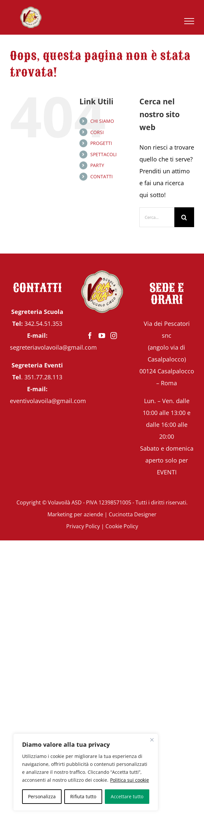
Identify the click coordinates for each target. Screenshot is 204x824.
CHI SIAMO (102, 121)
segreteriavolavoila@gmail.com (53, 347)
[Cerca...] (156, 217)
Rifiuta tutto (83, 796)
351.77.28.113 (43, 377)
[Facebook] (90, 335)
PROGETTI (101, 143)
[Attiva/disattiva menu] (189, 21)
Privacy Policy (83, 526)
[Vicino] (152, 739)
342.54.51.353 (43, 323)
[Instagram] (113, 335)
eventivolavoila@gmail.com (48, 401)
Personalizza (42, 796)
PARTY (97, 165)
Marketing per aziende (75, 514)
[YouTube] (102, 335)
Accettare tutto (127, 796)
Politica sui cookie (129, 780)
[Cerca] (184, 217)
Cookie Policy (121, 526)
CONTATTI (101, 176)
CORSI (97, 132)
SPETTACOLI (103, 154)
